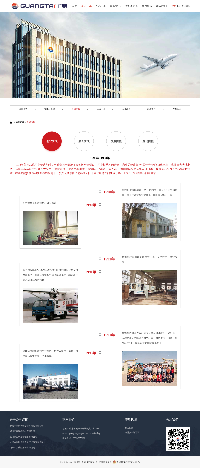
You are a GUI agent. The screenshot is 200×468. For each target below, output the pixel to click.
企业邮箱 (186, 6)
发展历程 (76, 109)
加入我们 (161, 6)
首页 (74, 6)
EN (178, 6)
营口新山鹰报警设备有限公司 (23, 437)
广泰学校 (176, 109)
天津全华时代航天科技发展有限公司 (26, 442)
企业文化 (101, 109)
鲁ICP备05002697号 (89, 462)
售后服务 (147, 6)
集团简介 (23, 109)
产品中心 (100, 6)
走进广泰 (86, 6)
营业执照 (129, 428)
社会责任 (151, 109)
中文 (174, 6)
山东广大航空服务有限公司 (22, 447)
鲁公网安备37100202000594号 (128, 462)
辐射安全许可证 (132, 432)
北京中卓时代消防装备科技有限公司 (26, 426)
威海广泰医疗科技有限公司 (22, 431)
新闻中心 (115, 6)
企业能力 (126, 109)
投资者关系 (131, 6)
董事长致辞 (49, 109)
